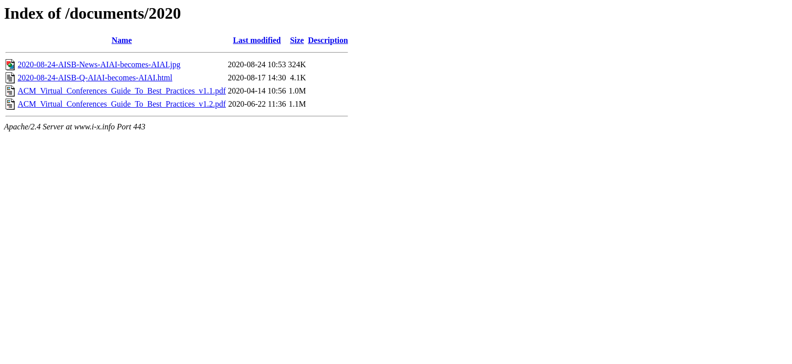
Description (328, 40)
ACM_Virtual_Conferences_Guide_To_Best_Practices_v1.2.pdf (122, 104)
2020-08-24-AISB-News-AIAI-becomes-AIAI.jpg (99, 64)
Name (122, 40)
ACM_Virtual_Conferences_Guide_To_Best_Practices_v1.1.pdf (122, 90)
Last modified (257, 40)
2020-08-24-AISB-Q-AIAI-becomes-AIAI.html (95, 77)
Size (297, 40)
